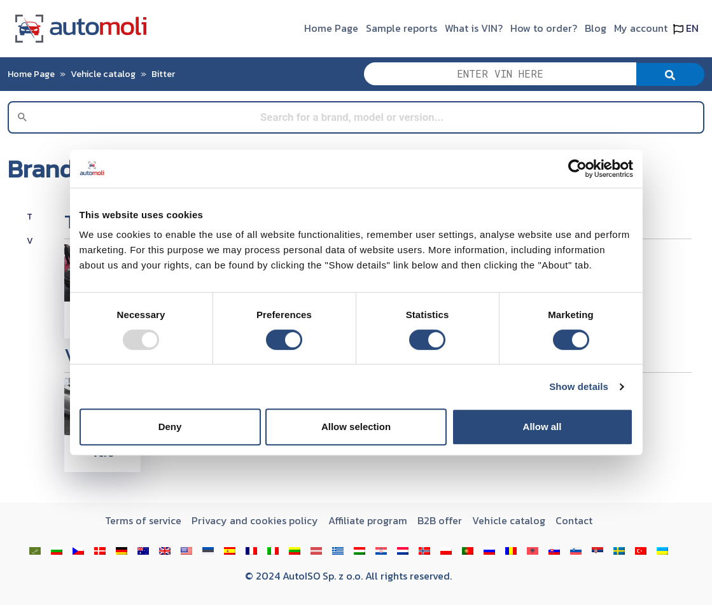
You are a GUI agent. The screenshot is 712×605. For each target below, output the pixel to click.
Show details (578, 386)
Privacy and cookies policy (255, 520)
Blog (595, 28)
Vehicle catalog (103, 74)
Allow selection (356, 426)
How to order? (543, 28)
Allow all (542, 426)
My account (640, 28)
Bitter (163, 74)
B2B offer (439, 520)
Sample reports (401, 28)
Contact (573, 520)
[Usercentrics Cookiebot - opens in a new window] (577, 168)
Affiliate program (367, 520)
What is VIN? (474, 28)
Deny (170, 426)
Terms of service (143, 520)
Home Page (331, 28)
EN (686, 28)
